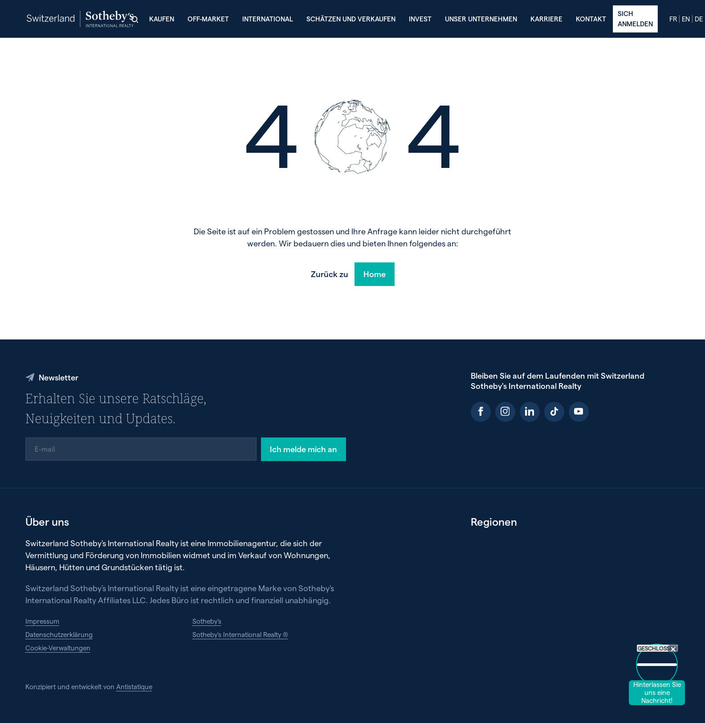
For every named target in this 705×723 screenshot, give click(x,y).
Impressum (42, 621)
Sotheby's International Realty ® (240, 634)
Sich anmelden (635, 18)
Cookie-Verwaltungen (57, 648)
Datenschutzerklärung (59, 634)
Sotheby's (206, 621)
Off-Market (208, 19)
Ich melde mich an (303, 448)
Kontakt (591, 19)
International (267, 19)
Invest (420, 19)
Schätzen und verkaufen (350, 19)
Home (374, 273)
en (686, 19)
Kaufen (161, 19)
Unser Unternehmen (481, 19)
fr (673, 19)
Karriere (546, 19)
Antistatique (134, 686)
